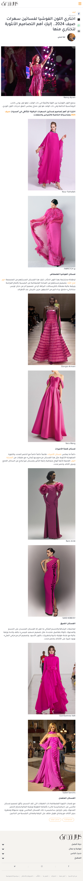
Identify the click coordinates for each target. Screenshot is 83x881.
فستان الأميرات (54, 454)
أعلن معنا (62, 876)
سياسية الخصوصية (12, 876)
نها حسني (61, 37)
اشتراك (53, 876)
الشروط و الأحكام (27, 876)
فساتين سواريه (55, 819)
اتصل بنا (45, 876)
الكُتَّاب (38, 876)
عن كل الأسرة (72, 876)
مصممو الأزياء (68, 819)
